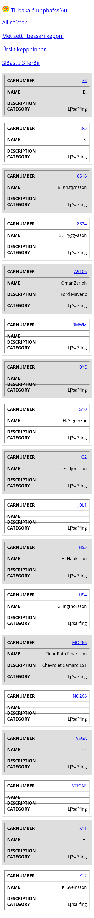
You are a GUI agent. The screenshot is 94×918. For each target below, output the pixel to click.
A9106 (80, 271)
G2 (84, 457)
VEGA (81, 738)
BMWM (79, 325)
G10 (83, 409)
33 (84, 80)
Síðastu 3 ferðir (21, 62)
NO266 (80, 696)
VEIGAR (79, 786)
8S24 (82, 224)
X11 (83, 828)
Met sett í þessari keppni (33, 35)
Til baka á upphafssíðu (39, 10)
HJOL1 (80, 505)
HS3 (83, 547)
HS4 (83, 595)
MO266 (79, 642)
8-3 (83, 128)
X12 (83, 876)
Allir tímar (14, 22)
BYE (83, 367)
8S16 (82, 176)
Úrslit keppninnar (24, 49)
